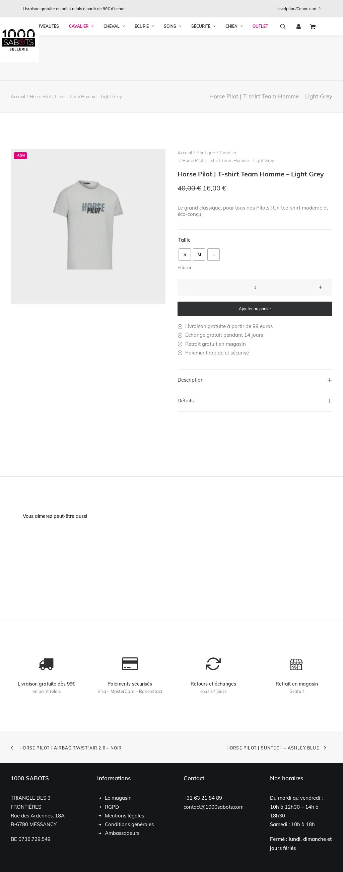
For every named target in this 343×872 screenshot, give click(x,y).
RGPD (112, 806)
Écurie (144, 71)
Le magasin (118, 798)
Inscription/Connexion (298, 8)
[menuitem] (298, 8)
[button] (285, 72)
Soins (172, 71)
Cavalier (81, 71)
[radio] (185, 254)
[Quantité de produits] (255, 287)
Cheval (114, 71)
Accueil (18, 96)
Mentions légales (124, 815)
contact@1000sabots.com (214, 806)
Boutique (206, 152)
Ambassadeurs (122, 833)
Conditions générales (129, 824)
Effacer (185, 267)
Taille (184, 239)
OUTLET (260, 71)
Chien (234, 71)
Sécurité (203, 71)
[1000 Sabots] (171, 39)
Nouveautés (45, 71)
